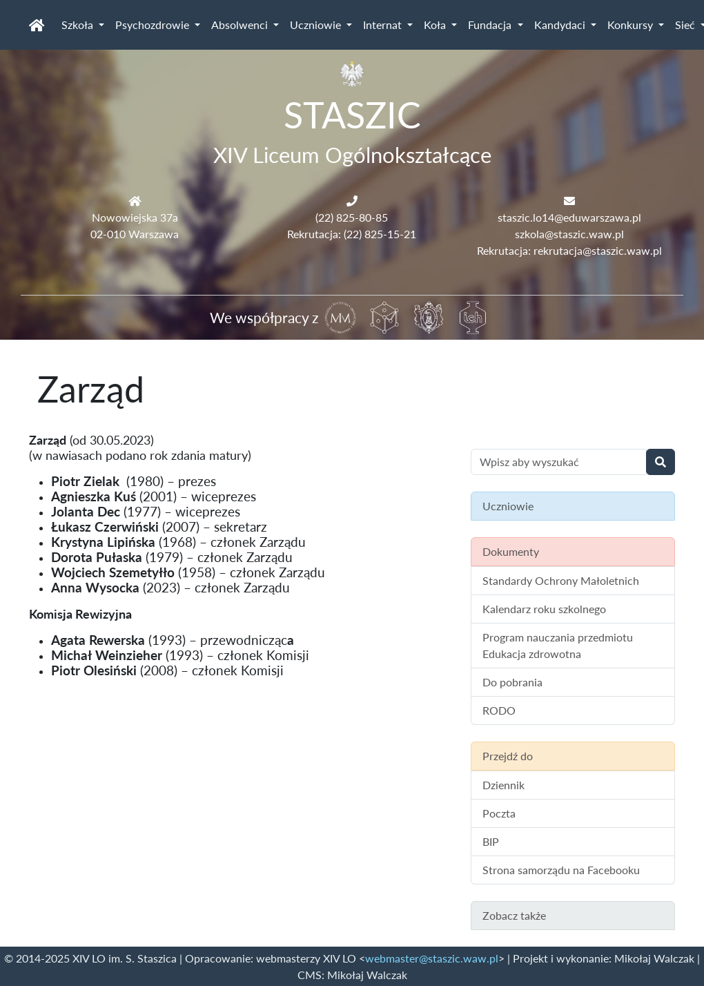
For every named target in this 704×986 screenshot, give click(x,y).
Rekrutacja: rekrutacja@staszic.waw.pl (569, 250)
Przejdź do (507, 755)
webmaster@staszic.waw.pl (431, 958)
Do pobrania (512, 681)
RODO (499, 710)
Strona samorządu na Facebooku (561, 869)
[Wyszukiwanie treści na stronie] (559, 462)
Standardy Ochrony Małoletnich (560, 580)
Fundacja (491, 24)
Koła (436, 24)
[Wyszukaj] (660, 462)
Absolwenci (241, 24)
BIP (490, 841)
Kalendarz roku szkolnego (544, 608)
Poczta (499, 813)
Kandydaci (561, 24)
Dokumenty (510, 551)
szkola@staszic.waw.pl (569, 233)
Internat (383, 24)
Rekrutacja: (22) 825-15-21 (351, 233)
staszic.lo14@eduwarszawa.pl (569, 217)
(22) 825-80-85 (351, 217)
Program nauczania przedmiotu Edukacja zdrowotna (557, 645)
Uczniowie (317, 24)
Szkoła (78, 24)
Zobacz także (514, 915)
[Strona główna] (37, 25)
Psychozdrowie (153, 24)
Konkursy (631, 24)
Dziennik (503, 784)
